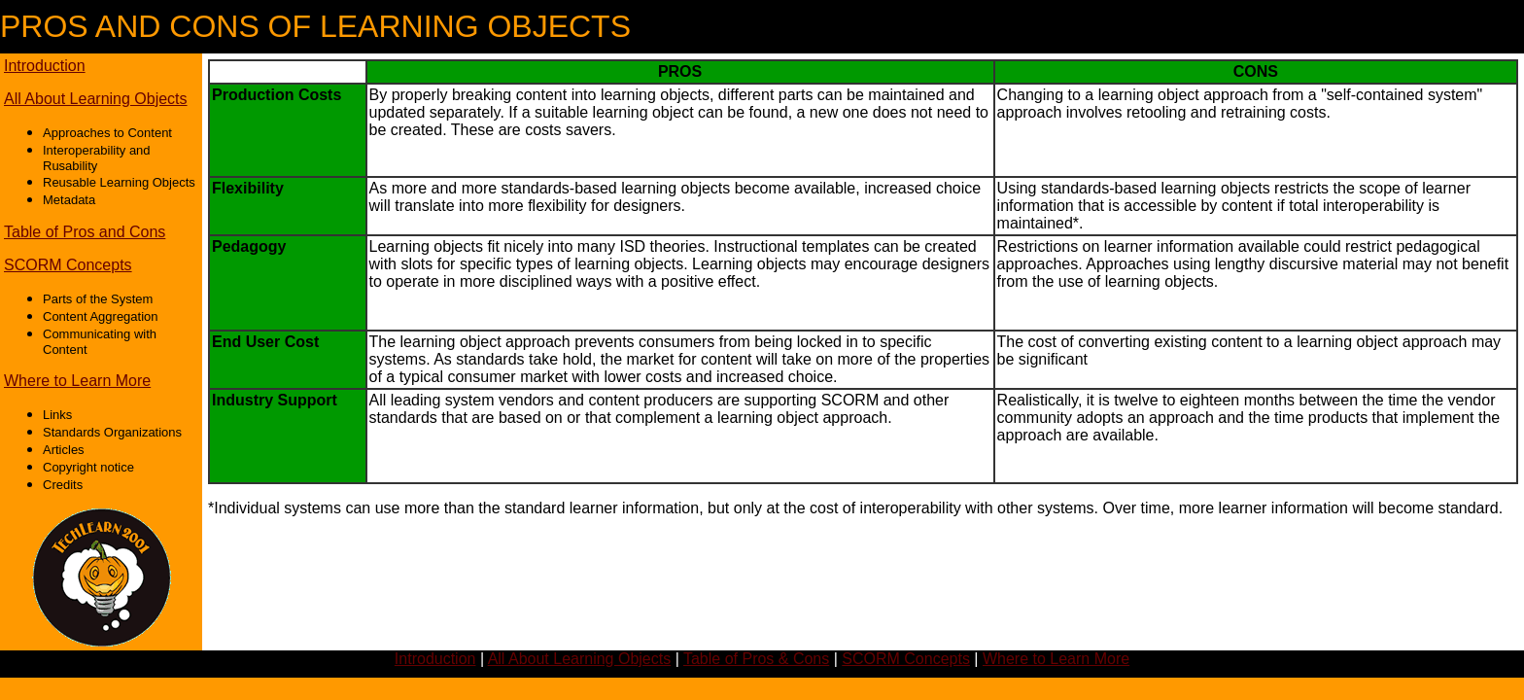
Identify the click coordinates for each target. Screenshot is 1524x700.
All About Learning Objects (96, 98)
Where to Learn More (77, 380)
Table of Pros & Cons (756, 658)
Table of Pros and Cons (84, 232)
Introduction (45, 65)
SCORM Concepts (68, 265)
